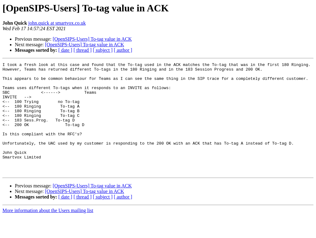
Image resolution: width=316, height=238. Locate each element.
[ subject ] (103, 50)
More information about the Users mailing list (47, 232)
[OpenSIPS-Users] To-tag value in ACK (92, 39)
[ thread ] (82, 50)
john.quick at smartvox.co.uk (57, 23)
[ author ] (123, 50)
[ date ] (65, 50)
